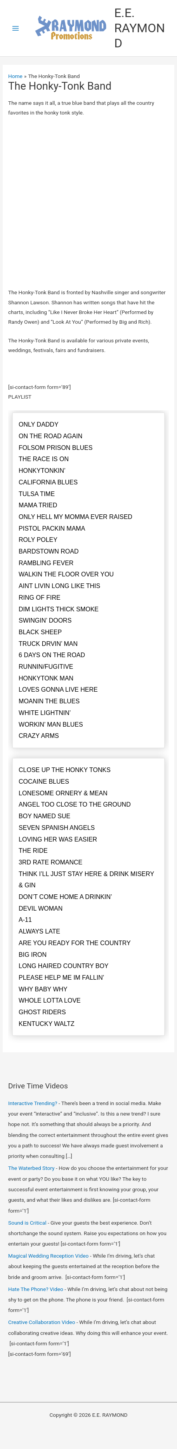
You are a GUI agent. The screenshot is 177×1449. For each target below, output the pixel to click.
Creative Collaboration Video (41, 1322)
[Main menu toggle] (16, 28)
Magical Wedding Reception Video (48, 1256)
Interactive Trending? (32, 1103)
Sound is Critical (27, 1223)
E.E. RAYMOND (139, 28)
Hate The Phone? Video (35, 1289)
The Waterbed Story (31, 1168)
